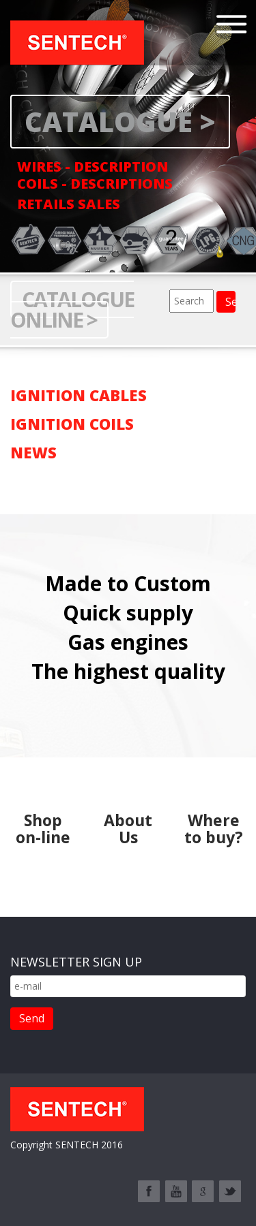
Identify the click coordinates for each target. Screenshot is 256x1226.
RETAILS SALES (68, 204)
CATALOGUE (109, 121)
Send (31, 1018)
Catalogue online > (72, 309)
